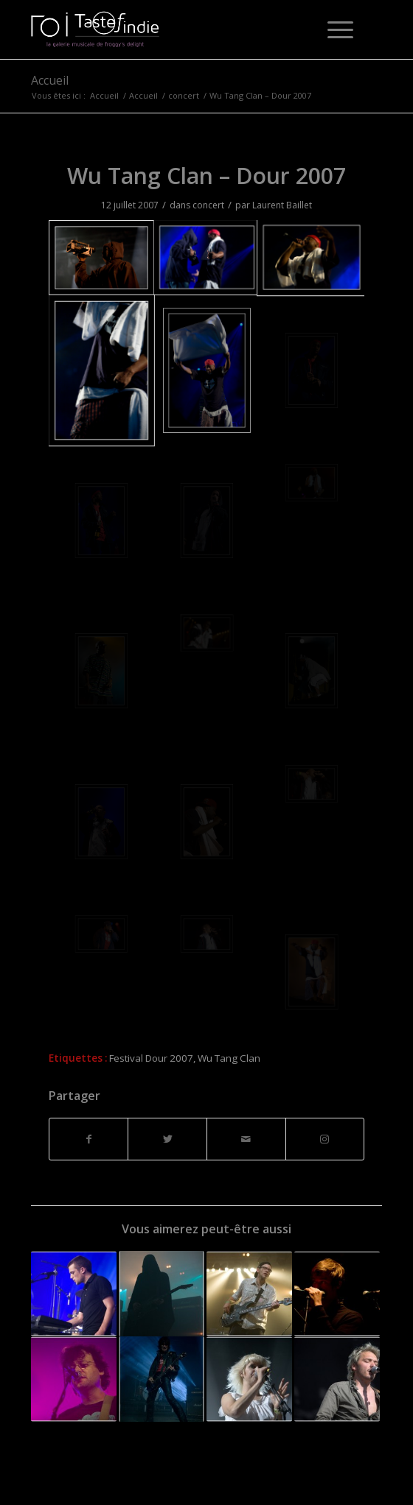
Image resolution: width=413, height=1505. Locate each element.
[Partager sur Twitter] (167, 1139)
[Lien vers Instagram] (325, 1139)
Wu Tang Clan (229, 1058)
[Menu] (333, 29)
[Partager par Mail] (246, 1139)
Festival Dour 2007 (151, 1058)
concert (208, 205)
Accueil (50, 80)
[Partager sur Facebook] (88, 1139)
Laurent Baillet (282, 205)
